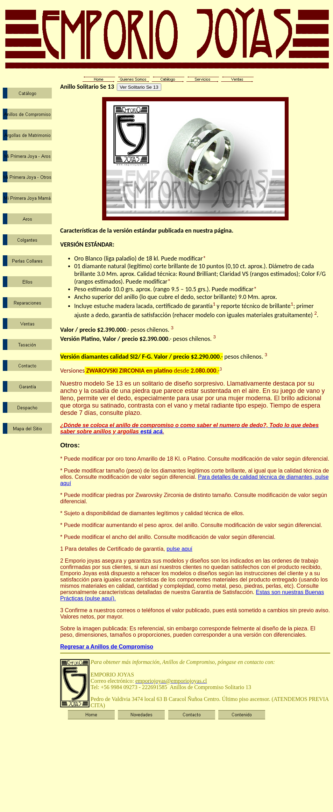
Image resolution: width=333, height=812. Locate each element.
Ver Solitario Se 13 (139, 87)
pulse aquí (179, 549)
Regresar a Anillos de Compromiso (106, 647)
